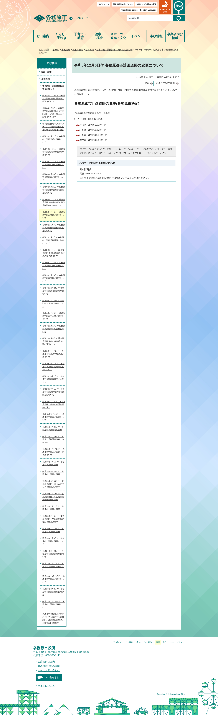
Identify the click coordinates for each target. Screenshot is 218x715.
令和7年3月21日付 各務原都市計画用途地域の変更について (53, 152)
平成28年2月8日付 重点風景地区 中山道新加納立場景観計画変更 (53, 519)
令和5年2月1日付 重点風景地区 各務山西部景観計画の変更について (53, 253)
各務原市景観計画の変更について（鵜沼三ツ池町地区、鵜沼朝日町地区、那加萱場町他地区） (53, 618)
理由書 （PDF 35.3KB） (93, 140)
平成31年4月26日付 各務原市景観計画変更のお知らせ (53, 439)
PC (164, 642)
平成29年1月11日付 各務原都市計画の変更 (53, 508)
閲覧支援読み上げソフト (123, 4)
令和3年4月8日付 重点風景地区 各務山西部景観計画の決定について (53, 341)
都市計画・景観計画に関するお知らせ (114, 49)
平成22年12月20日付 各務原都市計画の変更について (53, 604)
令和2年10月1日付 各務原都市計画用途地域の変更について (53, 366)
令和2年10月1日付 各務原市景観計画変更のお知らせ (53, 379)
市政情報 (156, 36)
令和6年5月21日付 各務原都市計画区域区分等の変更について (53, 190)
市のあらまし (52, 677)
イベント (137, 36)
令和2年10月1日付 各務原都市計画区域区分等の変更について (53, 392)
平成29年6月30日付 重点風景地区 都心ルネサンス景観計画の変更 (53, 484)
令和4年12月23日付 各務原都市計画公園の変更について (53, 291)
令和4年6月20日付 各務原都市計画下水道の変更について (53, 316)
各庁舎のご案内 (46, 661)
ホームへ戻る (145, 642)
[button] (165, 7)
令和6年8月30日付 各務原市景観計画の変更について (53, 177)
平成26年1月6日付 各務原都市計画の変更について (53, 541)
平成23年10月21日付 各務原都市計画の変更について (53, 579)
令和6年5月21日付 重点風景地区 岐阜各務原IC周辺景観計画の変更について (53, 202)
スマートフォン (177, 642)
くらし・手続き (61, 36)
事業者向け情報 (175, 36)
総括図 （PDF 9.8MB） (92, 125)
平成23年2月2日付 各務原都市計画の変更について (53, 592)
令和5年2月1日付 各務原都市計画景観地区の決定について (53, 240)
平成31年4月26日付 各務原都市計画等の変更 (53, 428)
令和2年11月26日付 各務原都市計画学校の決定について (53, 354)
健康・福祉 (99, 36)
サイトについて (46, 685)
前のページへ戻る (124, 642)
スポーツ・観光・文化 (118, 36)
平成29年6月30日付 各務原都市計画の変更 (53, 473)
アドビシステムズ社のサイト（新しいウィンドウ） (104, 153)
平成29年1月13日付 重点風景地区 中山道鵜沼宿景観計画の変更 (53, 497)
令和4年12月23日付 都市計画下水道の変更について (53, 303)
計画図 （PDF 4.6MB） (92, 130)
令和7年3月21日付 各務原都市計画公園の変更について (53, 164)
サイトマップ (103, 4)
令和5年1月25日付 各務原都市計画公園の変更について (53, 265)
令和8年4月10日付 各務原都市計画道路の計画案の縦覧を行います (53, 98)
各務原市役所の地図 (49, 666)
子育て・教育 (80, 36)
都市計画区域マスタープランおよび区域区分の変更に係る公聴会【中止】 (53, 127)
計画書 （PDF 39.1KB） (93, 135)
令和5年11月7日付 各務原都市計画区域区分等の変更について (53, 228)
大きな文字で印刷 (165, 83)
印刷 (147, 83)
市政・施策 (77, 49)
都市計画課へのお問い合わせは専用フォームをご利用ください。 (117, 177)
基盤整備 (89, 49)
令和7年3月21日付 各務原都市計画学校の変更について (53, 139)
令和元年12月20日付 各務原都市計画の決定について (53, 417)
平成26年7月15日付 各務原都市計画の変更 (53, 530)
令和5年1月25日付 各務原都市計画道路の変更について (53, 278)
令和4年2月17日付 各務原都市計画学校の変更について (53, 329)
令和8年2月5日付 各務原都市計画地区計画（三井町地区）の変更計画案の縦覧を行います (53, 112)
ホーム (56, 49)
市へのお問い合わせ (49, 670)
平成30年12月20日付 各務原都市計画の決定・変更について (53, 452)
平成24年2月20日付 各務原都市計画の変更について (53, 554)
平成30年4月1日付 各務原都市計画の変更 (53, 463)
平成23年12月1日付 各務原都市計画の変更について (53, 566)
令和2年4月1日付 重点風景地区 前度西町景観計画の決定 (53, 404)
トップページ (80, 18)
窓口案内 (42, 36)
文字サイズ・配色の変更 (146, 4)
